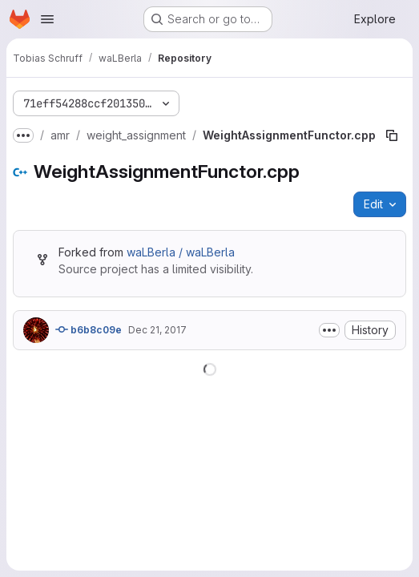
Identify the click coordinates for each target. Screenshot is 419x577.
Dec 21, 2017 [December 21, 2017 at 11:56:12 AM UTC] (157, 330)
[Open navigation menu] (47, 19)
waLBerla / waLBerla (181, 252)
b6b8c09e (88, 329)
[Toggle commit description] (329, 330)
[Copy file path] (392, 135)
